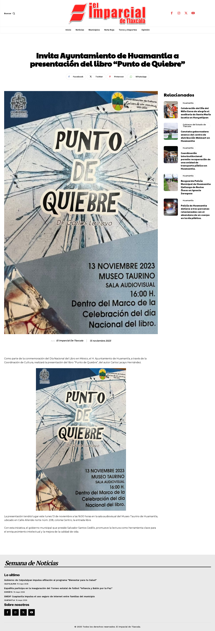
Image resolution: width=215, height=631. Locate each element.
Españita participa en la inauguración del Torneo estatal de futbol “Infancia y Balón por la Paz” (58, 588)
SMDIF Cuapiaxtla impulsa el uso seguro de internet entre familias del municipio (49, 596)
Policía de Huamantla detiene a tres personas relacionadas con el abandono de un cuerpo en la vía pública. (195, 212)
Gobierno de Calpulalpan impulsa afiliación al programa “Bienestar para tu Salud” (50, 580)
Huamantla (107, 45)
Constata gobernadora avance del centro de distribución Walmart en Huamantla (195, 136)
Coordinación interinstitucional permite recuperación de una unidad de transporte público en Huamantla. (196, 160)
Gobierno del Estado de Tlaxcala (194, 125)
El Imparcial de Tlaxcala (69, 340)
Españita (8, 592)
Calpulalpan (10, 584)
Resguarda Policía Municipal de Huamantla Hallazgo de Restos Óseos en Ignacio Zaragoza (196, 187)
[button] (10, 13)
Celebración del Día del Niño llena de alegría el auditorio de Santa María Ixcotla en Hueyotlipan (196, 113)
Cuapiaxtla (9, 600)
